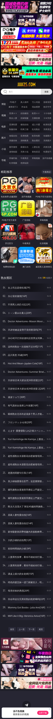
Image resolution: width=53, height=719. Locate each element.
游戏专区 (47, 102)
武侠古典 (47, 147)
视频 (3, 115)
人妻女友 (36, 147)
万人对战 (36, 102)
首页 (12, 629)
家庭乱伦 (24, 147)
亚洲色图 (24, 135)
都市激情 (13, 147)
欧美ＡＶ (36, 113)
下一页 (31, 629)
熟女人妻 (13, 118)
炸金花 (24, 106)
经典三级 (24, 129)
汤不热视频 (47, 158)
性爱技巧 (47, 151)
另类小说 (24, 151)
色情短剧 (24, 163)
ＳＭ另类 (47, 118)
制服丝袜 (13, 129)
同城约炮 (13, 158)
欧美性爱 (47, 124)
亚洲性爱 (13, 124)
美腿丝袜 (13, 140)
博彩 (3, 104)
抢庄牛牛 (47, 106)
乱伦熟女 (36, 129)
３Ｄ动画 (47, 113)
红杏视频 (13, 163)
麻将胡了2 (13, 106)
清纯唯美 (24, 140)
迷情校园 (13, 151)
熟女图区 (36, 140)
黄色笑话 (36, 151)
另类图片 (47, 140)
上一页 (22, 629)
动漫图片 (47, 135)
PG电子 (13, 102)
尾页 (41, 629)
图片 (3, 137)
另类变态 (47, 129)
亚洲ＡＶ (13, 113)
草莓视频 (36, 158)
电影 (3, 126)
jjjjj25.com (26, 84)
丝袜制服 (24, 118)
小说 (3, 149)
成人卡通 (36, 124)
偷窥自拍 (13, 135)
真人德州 (24, 102)
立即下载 (43, 712)
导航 (3, 160)
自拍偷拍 (24, 113)
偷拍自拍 (24, 124)
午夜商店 (24, 158)
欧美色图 (36, 135)
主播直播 (36, 118)
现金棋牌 (36, 106)
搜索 (46, 91)
